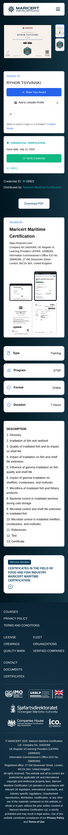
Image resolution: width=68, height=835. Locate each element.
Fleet (37, 637)
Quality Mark (14, 650)
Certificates (14, 676)
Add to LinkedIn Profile (29, 102)
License (10, 637)
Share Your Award (34, 92)
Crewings (12, 644)
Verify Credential (34, 158)
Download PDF (34, 203)
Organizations (45, 644)
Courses (11, 611)
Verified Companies (48, 650)
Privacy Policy (16, 618)
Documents (13, 669)
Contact (10, 662)
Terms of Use (36, 821)
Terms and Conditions (22, 625)
